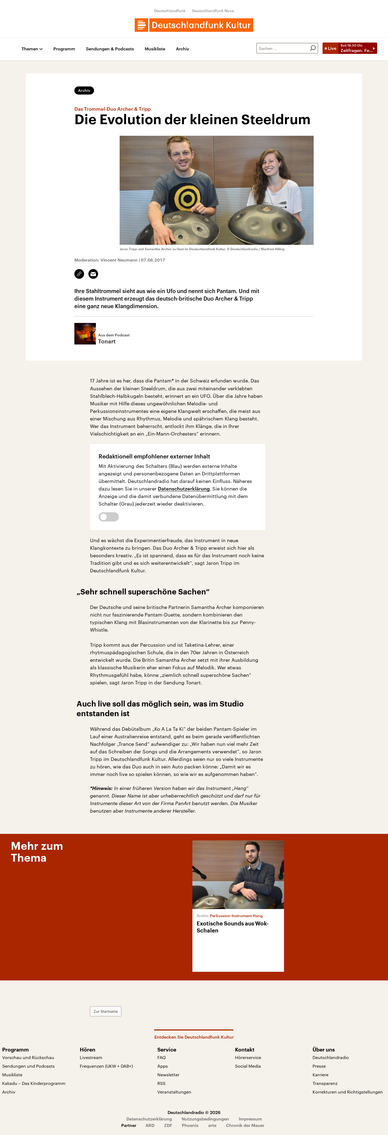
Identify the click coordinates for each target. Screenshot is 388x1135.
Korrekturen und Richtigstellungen (348, 1091)
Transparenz (325, 1083)
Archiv (182, 49)
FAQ (161, 1057)
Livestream (91, 1057)
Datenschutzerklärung (184, 489)
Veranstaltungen (174, 1091)
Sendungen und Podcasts (28, 1065)
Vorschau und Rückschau (28, 1057)
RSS (161, 1083)
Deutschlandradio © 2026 (194, 1112)
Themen (30, 49)
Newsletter (168, 1074)
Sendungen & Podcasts (110, 49)
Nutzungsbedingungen (205, 1118)
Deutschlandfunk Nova (213, 10)
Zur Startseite (105, 1011)
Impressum (250, 1118)
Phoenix (190, 1125)
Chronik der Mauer (245, 1125)
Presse (319, 1065)
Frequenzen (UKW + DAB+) (106, 1065)
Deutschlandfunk (170, 10)
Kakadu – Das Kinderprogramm (33, 1083)
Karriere (320, 1074)
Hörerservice (248, 1057)
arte (212, 1125)
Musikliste (155, 49)
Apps (162, 1065)
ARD (150, 1125)
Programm (64, 49)
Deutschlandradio (331, 1057)
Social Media (248, 1065)
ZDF (168, 1125)
